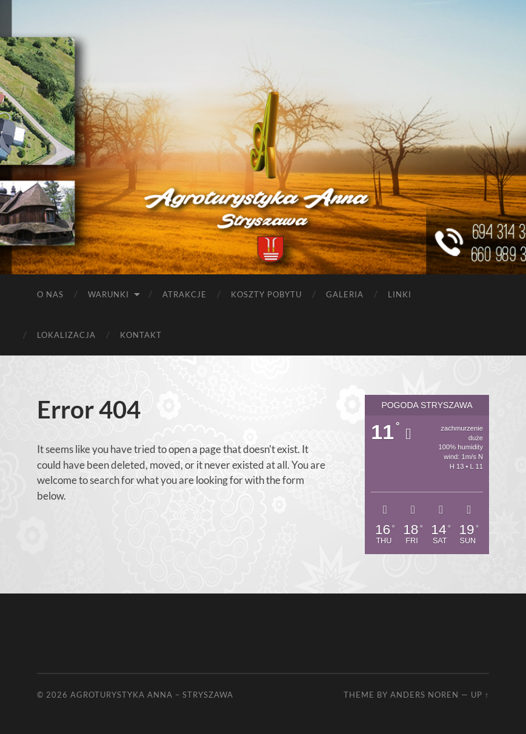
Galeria (345, 294)
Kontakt (141, 335)
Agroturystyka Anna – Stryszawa (151, 694)
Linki (399, 294)
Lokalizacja (66, 335)
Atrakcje (184, 294)
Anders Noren (424, 694)
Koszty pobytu (266, 294)
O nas (50, 294)
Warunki (108, 294)
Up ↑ (480, 694)
